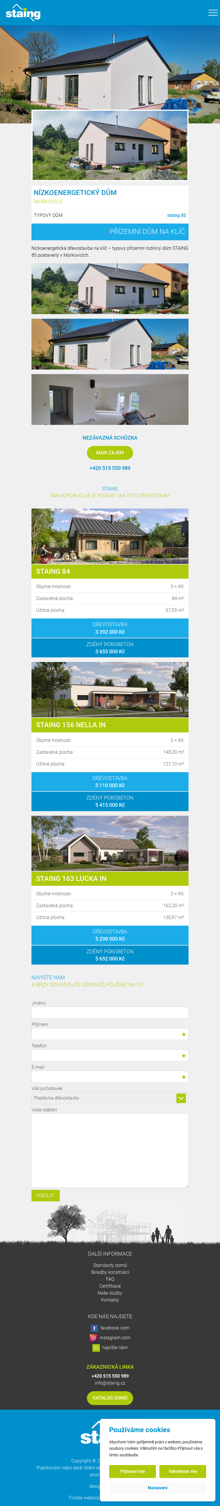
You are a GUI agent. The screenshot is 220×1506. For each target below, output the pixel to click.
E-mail (110, 1073)
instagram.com (110, 1338)
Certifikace (110, 1286)
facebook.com (110, 1328)
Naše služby (110, 1293)
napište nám (110, 1348)
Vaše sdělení (110, 1148)
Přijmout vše (132, 1471)
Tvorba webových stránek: (95, 1498)
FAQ (110, 1279)
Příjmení (110, 1031)
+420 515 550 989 (110, 468)
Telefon (110, 1052)
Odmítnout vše (183, 1471)
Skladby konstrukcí (110, 1272)
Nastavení (157, 1487)
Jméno (110, 1009)
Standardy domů (110, 1265)
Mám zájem (110, 452)
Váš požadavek (110, 1095)
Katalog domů (110, 1398)
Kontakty (110, 1300)
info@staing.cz (110, 1383)
